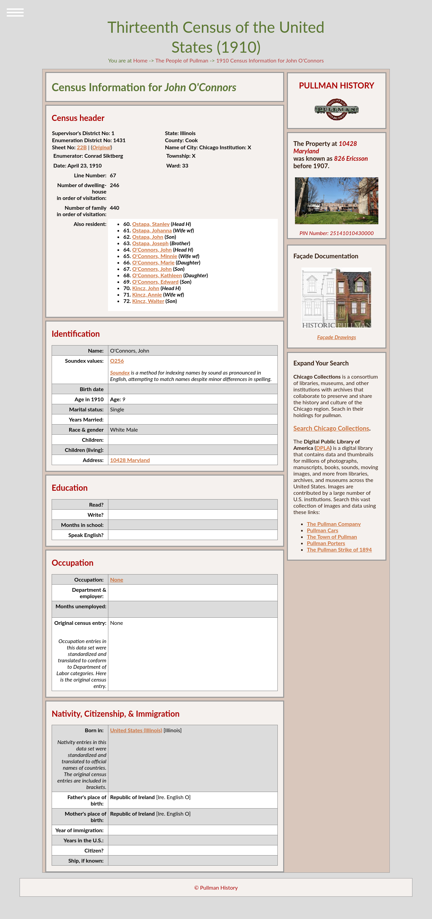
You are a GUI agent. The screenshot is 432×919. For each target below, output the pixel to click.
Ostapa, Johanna (152, 230)
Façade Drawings (336, 337)
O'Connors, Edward (155, 281)
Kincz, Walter (148, 301)
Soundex (120, 372)
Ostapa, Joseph (150, 243)
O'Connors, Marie (153, 262)
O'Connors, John (152, 249)
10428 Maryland (130, 460)
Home (140, 60)
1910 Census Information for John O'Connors (270, 60)
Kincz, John (145, 288)
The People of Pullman (181, 60)
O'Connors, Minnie (155, 256)
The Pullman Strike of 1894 (339, 549)
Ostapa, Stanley (151, 224)
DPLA (323, 447)
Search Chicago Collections (331, 428)
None (116, 579)
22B (82, 147)
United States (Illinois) (136, 730)
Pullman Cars (322, 530)
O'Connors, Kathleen (157, 275)
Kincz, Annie (147, 294)
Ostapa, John (147, 236)
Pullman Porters (326, 543)
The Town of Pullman (332, 536)
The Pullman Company (334, 523)
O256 (117, 360)
